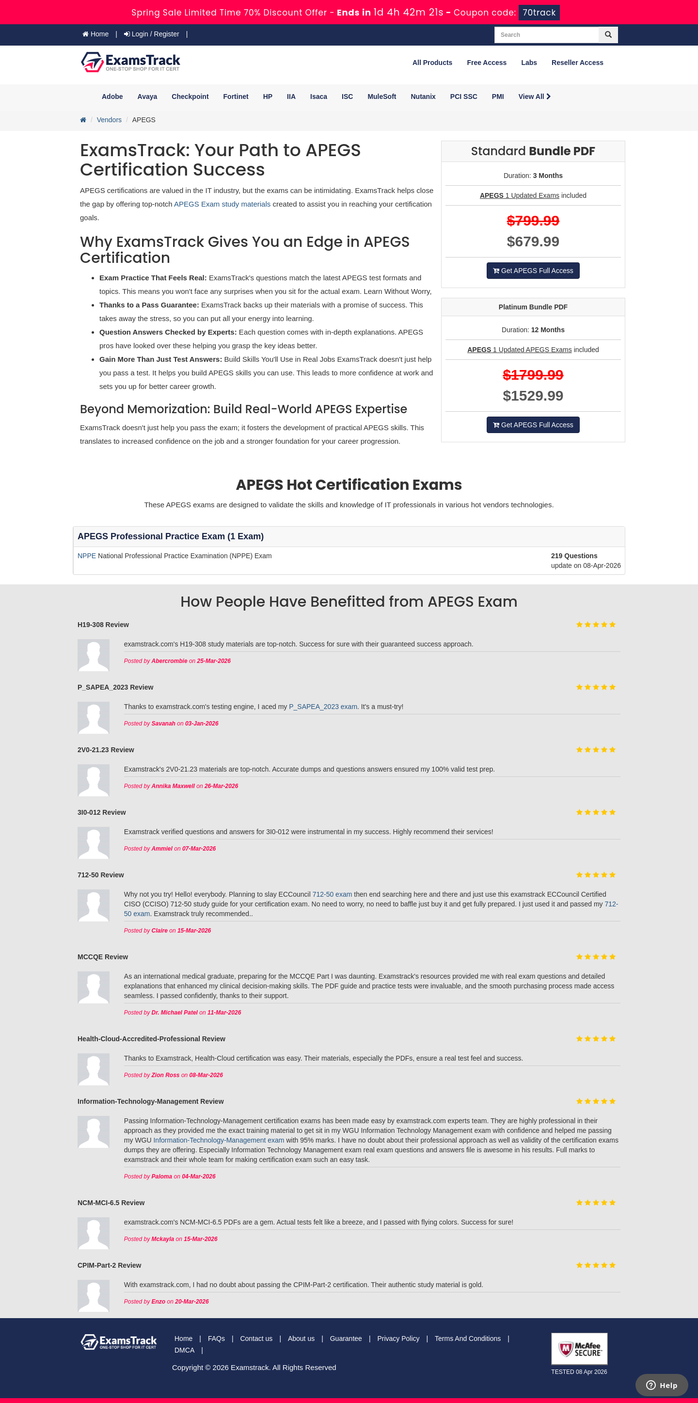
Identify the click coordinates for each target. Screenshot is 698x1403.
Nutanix (423, 96)
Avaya (148, 96)
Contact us (256, 1338)
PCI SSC (463, 96)
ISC (347, 96)
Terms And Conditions (468, 1338)
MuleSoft (381, 96)
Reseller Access (577, 62)
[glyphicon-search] (608, 35)
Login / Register (151, 34)
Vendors (109, 120)
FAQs (216, 1338)
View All (535, 96)
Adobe (112, 96)
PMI (498, 96)
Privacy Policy (398, 1338)
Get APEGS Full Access (533, 270)
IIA (291, 96)
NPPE (88, 556)
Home (95, 34)
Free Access (487, 62)
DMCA (184, 1350)
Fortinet (236, 96)
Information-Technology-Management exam (218, 1140)
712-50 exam (332, 894)
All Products (432, 62)
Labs (529, 62)
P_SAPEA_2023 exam (323, 706)
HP (267, 96)
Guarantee (346, 1338)
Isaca (318, 96)
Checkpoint (190, 96)
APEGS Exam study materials (223, 204)
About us (301, 1338)
